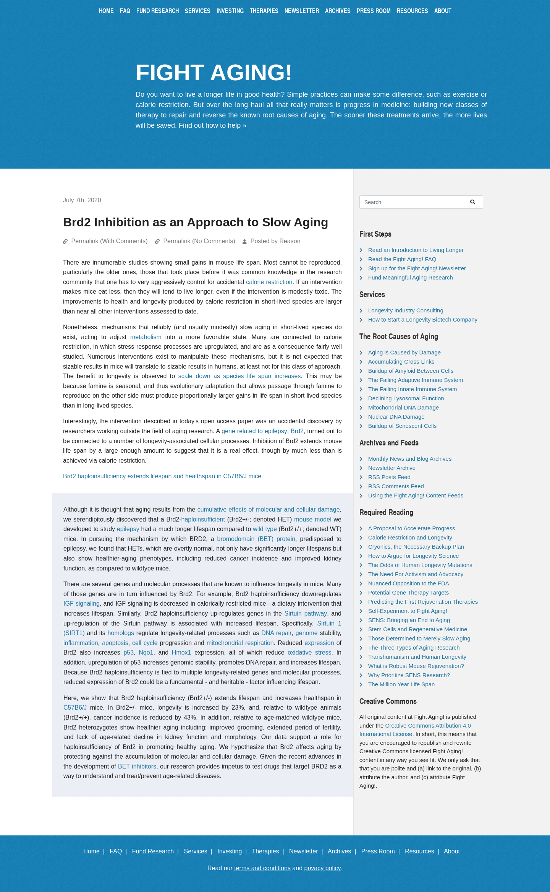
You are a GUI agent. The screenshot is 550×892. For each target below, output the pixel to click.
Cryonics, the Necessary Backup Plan (416, 546)
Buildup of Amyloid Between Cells (410, 370)
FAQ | (120, 851)
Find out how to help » (212, 125)
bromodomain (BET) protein (256, 539)
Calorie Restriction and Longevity (410, 537)
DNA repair (276, 633)
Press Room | (382, 851)
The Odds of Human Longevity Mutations (420, 565)
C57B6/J (75, 707)
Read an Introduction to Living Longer (416, 250)
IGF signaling (81, 603)
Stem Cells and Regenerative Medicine (417, 629)
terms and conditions (262, 868)
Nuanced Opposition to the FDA (408, 583)
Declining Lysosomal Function (406, 398)
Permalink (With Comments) (109, 241)
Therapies (264, 10)
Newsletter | (308, 851)
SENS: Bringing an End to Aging (409, 620)
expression (319, 643)
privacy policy (322, 868)
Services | (200, 851)
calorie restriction (269, 282)
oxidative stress (309, 652)
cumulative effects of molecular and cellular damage (268, 509)
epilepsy (128, 529)
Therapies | (269, 851)
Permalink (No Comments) (199, 241)
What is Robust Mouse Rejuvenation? (416, 666)
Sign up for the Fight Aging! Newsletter (417, 268)
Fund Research (157, 10)
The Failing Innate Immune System (412, 389)
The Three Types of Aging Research (414, 647)
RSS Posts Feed (389, 477)
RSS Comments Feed (396, 486)
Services (197, 10)
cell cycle (144, 643)
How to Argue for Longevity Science (413, 555)
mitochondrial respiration (240, 643)
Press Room (374, 10)
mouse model (312, 519)
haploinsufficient (203, 519)
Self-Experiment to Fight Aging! (407, 611)
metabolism (146, 337)
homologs (121, 633)
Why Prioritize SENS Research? (409, 675)
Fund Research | (157, 851)
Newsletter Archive (392, 468)
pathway (315, 613)
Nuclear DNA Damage (396, 416)
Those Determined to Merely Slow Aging (419, 638)
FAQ (125, 10)
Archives (338, 10)
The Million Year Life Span (401, 684)
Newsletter (302, 10)
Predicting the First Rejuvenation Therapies (423, 601)
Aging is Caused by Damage (404, 352)
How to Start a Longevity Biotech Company (422, 319)
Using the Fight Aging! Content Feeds (415, 495)
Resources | (423, 851)
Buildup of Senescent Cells (402, 425)
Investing (230, 10)
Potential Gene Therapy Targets (408, 592)
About (442, 10)
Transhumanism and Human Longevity (417, 656)
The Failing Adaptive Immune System (415, 380)
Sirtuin (293, 613)
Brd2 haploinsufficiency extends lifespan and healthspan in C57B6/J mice (162, 476)
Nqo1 (146, 652)
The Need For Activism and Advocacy (415, 574)
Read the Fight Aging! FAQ (402, 259)
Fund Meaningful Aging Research (410, 277)
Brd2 (297, 431)
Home (106, 10)
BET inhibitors (137, 766)
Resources (412, 10)
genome (307, 633)
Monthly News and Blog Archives (409, 458)
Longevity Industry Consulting (405, 310)
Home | (95, 851)
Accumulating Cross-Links (401, 361)
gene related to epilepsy (254, 431)
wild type (265, 529)
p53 (128, 652)
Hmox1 (181, 652)
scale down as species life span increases (239, 376)
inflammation (80, 643)
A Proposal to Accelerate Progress (411, 528)
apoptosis (115, 643)
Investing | (233, 851)
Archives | (343, 851)
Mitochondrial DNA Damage (403, 407)
